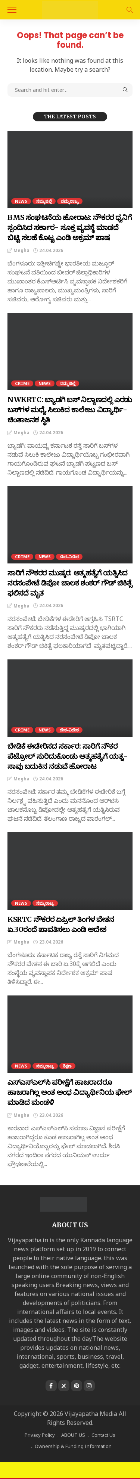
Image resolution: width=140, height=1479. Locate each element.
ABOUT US (73, 1435)
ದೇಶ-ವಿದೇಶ (69, 556)
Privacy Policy (40, 1435)
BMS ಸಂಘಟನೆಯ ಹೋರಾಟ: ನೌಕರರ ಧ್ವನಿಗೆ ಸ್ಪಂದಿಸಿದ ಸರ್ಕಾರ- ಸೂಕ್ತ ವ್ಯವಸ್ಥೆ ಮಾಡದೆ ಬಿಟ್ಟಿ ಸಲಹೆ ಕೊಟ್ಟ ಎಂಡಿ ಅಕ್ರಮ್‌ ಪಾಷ (69, 227)
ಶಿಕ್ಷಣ (67, 1066)
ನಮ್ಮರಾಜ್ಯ (70, 201)
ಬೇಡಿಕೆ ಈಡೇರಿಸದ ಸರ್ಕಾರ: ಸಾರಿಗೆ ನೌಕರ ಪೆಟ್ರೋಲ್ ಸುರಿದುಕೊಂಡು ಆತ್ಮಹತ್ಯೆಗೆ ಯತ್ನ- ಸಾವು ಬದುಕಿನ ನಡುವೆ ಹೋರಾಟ (67, 756)
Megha (21, 250)
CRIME (22, 383)
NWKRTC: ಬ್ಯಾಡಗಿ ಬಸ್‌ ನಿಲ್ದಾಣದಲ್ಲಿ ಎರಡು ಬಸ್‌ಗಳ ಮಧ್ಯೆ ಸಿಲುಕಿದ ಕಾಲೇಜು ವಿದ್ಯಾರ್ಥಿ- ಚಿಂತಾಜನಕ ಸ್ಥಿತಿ (69, 409)
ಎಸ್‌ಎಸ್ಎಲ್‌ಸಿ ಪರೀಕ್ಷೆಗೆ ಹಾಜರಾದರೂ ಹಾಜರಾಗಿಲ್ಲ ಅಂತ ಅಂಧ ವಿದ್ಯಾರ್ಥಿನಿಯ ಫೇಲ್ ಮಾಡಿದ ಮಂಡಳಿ (69, 1092)
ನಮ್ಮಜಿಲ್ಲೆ (44, 201)
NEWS (21, 201)
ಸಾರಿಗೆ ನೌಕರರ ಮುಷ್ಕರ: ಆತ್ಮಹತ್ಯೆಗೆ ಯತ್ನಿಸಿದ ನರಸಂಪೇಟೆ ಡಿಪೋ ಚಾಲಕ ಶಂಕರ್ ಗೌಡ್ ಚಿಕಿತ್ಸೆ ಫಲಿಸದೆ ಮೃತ (69, 582)
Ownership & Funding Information (73, 1446)
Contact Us (103, 1435)
